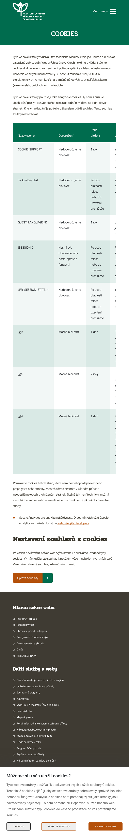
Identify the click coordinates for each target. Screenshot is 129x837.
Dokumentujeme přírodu (30, 643)
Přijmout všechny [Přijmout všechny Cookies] (105, 826)
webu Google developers (73, 523)
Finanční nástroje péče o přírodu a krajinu (40, 680)
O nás (20, 649)
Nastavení (18, 826)
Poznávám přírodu (27, 618)
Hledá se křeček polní (29, 742)
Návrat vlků (23, 698)
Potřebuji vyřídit (25, 624)
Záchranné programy (28, 692)
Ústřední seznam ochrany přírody (35, 686)
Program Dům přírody (29, 748)
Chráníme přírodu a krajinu (32, 631)
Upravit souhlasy (27, 578)
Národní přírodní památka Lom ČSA (36, 760)
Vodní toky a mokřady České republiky (38, 704)
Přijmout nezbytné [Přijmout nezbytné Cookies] (59, 826)
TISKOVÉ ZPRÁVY (26, 655)
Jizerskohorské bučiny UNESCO (34, 735)
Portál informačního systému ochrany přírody (42, 723)
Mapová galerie (25, 717)
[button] (104, 11)
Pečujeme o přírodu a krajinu (33, 637)
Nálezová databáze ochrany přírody (36, 729)
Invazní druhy (24, 711)
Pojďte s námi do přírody (30, 754)
